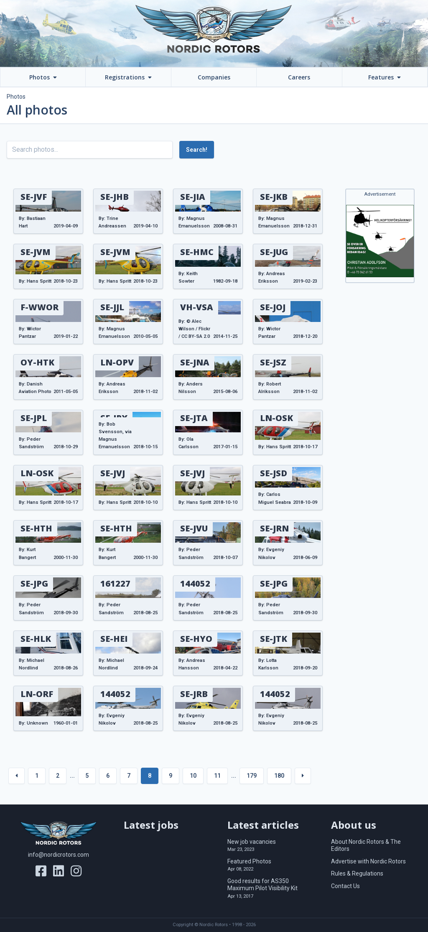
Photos (16, 96)
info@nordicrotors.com (58, 854)
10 (193, 775)
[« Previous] (16, 776)
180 (279, 775)
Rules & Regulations (357, 873)
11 (217, 775)
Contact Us (345, 886)
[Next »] (303, 776)
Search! (196, 149)
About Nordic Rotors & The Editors (366, 845)
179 (252, 775)
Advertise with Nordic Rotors (368, 861)
